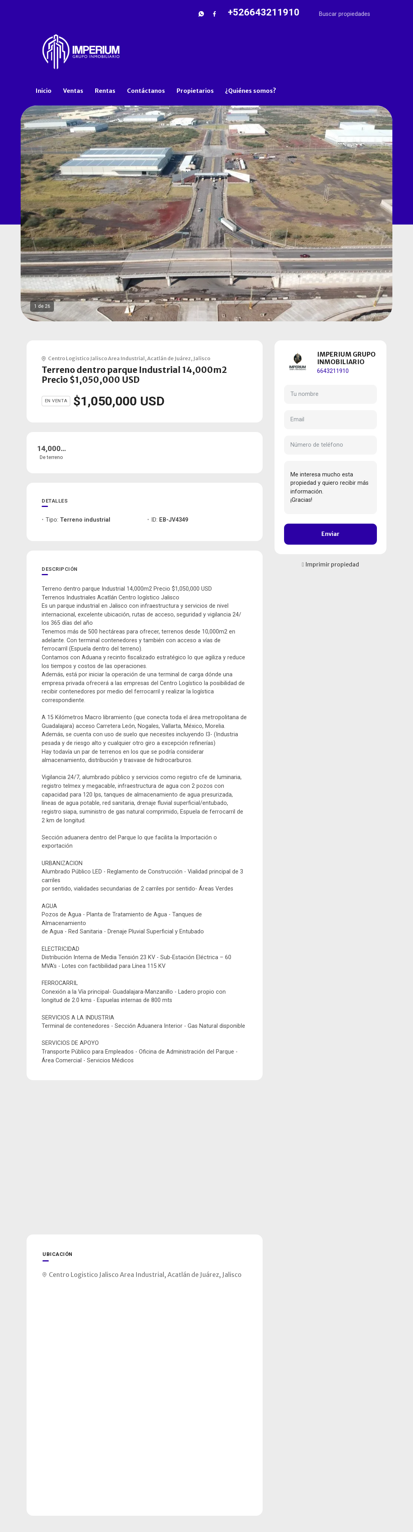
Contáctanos (146, 90)
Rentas (105, 90)
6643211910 (333, 371)
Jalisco (201, 358)
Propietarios (195, 90)
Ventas (73, 90)
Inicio (44, 90)
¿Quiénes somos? (250, 90)
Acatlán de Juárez (169, 358)
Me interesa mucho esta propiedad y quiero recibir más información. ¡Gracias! (330, 487)
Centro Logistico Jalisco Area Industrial (96, 358)
